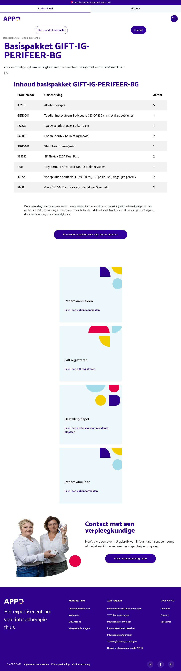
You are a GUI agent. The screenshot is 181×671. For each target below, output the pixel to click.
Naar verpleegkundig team (130, 558)
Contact (138, 30)
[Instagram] (150, 664)
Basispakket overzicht (51, 30)
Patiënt (135, 8)
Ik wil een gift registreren (80, 369)
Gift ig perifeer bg (31, 37)
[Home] (11, 19)
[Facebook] (160, 664)
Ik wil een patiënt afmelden (81, 491)
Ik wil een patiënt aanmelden (82, 310)
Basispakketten (11, 37)
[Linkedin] (171, 664)
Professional (45, 8)
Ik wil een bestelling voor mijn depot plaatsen (90, 234)
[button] (174, 18)
